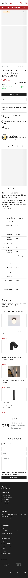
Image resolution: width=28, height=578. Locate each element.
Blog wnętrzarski (6, 553)
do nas (18, 107)
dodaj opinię (14, 477)
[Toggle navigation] (26, 3)
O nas (3, 548)
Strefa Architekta (6, 546)
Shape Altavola (19, 188)
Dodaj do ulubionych (23, 12)
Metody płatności (6, 538)
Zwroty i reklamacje (6, 533)
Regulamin (4, 541)
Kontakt (3, 528)
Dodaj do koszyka (14, 94)
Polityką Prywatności (15, 474)
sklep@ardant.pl (6, 519)
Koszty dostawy (5, 536)
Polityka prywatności (7, 543)
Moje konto (4, 551)
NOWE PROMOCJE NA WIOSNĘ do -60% (13, 8)
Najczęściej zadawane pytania (9, 531)
